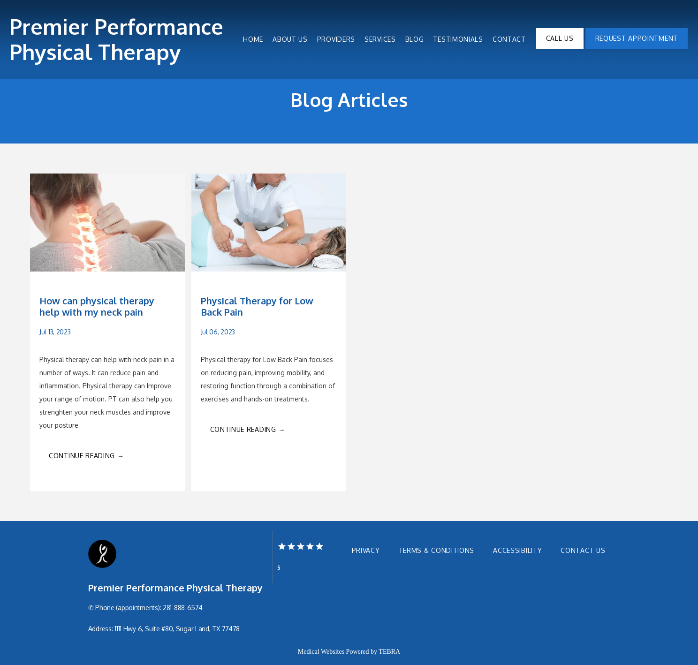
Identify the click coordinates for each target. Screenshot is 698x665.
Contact (509, 39)
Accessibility (517, 550)
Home (253, 39)
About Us (290, 39)
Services (380, 39)
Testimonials (458, 39)
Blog (414, 39)
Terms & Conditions (437, 550)
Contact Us (583, 550)
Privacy (366, 550)
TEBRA (389, 651)
